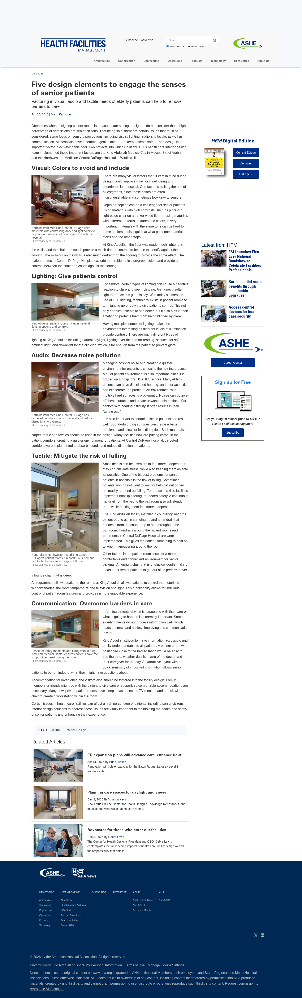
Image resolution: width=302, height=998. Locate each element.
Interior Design (76, 730)
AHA (161, 892)
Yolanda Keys (117, 799)
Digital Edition (233, 141)
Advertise (120, 892)
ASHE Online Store (143, 900)
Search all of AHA (196, 46)
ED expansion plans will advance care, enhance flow (134, 755)
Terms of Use (135, 965)
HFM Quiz (246, 174)
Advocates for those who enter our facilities (126, 829)
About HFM (66, 900)
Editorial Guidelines (71, 915)
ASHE (136, 892)
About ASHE (139, 905)
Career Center (233, 362)
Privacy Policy (40, 965)
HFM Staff (66, 910)
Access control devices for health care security (244, 312)
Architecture (102, 60)
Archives (246, 163)
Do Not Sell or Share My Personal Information (88, 965)
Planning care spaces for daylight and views (126, 792)
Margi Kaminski (61, 114)
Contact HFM (67, 925)
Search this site (176, 46)
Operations (175, 60)
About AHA (164, 900)
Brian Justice (117, 762)
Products (196, 60)
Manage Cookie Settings (166, 965)
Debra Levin (116, 837)
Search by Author (69, 920)
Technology (218, 60)
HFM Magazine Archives (73, 905)
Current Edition (246, 152)
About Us (263, 60)
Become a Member (142, 910)
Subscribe (232, 432)
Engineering (151, 60)
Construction (126, 60)
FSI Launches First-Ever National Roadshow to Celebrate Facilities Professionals (245, 261)
